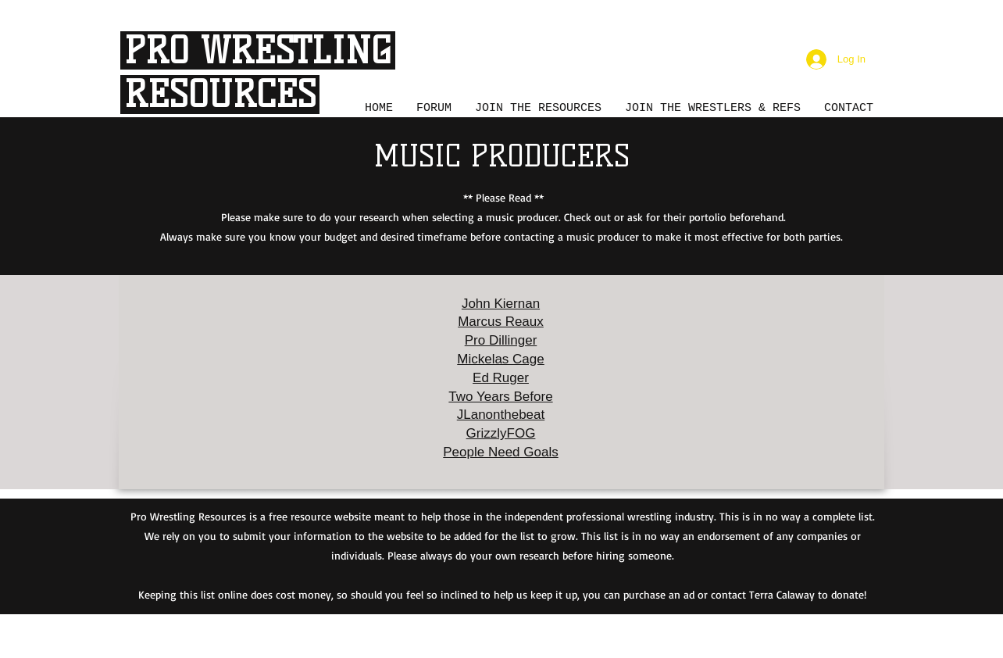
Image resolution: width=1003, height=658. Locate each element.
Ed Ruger (501, 377)
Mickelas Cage (500, 359)
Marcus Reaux (501, 321)
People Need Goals (500, 452)
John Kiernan (501, 303)
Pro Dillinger (501, 340)
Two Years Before (500, 396)
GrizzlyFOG (501, 433)
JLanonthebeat (501, 414)
